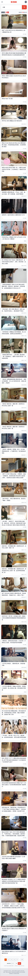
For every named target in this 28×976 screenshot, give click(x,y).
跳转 (19, 963)
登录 (26, 2)
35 (22, 959)
